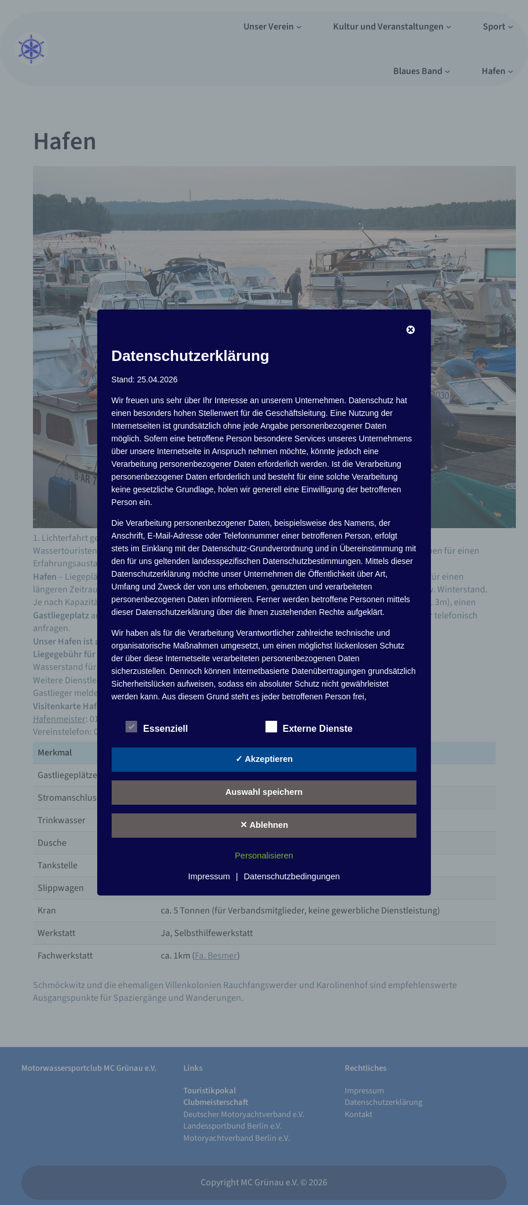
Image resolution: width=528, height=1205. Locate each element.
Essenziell (157, 727)
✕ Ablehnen (264, 825)
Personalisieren (264, 855)
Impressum (209, 876)
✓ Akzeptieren (264, 759)
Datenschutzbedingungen (292, 876)
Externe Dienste (309, 727)
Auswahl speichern (264, 792)
